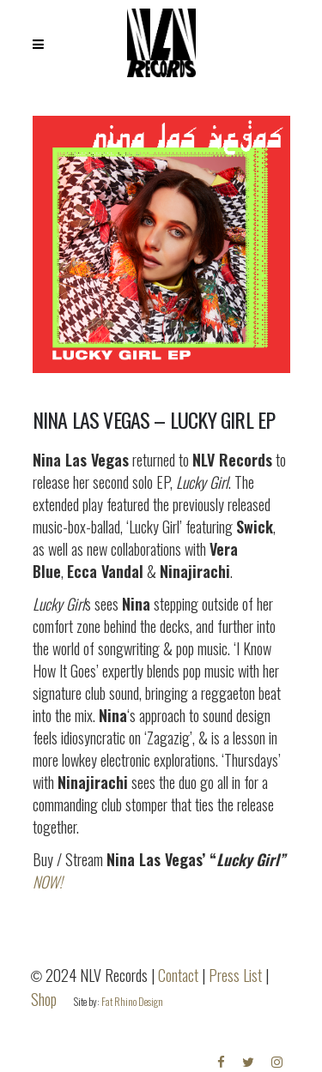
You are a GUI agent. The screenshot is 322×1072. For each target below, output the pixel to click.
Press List (235, 975)
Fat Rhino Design (132, 1001)
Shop (44, 999)
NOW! (48, 881)
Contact (178, 975)
